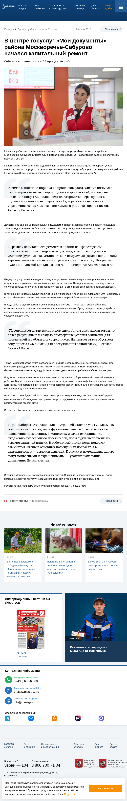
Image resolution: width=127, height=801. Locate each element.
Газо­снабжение (29, 745)
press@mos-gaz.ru (26, 691)
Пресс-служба (113, 745)
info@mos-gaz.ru (25, 702)
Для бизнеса (99, 745)
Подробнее (70, 794)
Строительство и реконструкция (50, 745)
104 (24, 765)
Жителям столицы (79, 745)
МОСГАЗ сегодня (9, 745)
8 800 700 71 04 (45, 765)
